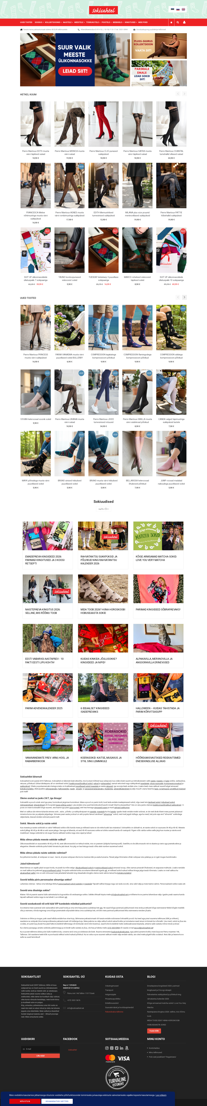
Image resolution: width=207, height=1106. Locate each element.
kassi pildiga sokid (64, 805)
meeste (159, 781)
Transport (109, 990)
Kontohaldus (154, 1048)
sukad (96, 783)
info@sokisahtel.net (119, 894)
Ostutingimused (111, 986)
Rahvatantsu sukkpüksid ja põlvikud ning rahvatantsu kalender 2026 (99, 560)
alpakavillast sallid (27, 873)
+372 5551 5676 (73, 1000)
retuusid (109, 786)
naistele (93, 812)
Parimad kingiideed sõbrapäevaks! (158, 609)
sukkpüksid (25, 786)
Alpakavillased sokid (84, 868)
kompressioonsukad (173, 783)
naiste (153, 781)
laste (167, 781)
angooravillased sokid (52, 870)
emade (79, 789)
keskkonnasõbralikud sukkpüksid (167, 805)
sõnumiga (108, 814)
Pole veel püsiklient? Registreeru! (162, 1057)
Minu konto (184, 22)
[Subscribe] (40, 1056)
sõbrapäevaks (51, 789)
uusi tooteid (74, 808)
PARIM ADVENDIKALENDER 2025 (43, 708)
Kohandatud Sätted (57, 1101)
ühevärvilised (39, 805)
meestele (101, 812)
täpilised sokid (154, 802)
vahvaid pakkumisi (122, 808)
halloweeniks (63, 789)
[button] (184, 297)
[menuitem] (27, 22)
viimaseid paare (100, 808)
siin (101, 908)
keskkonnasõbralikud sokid (81, 783)
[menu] (85, 22)
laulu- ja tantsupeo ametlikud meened (169, 789)
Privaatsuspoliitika (112, 999)
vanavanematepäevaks (94, 789)
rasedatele (144, 783)
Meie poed (142, 22)
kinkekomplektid (124, 873)
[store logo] (103, 10)
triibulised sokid (168, 802)
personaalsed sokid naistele (70, 884)
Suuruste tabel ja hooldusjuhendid (119, 1007)
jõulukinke (109, 789)
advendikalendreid (121, 789)
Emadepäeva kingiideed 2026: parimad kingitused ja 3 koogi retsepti (45, 560)
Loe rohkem (161, 1095)
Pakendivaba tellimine (114, 1012)
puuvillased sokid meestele (87, 786)
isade (72, 789)
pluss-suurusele (156, 783)
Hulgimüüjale (110, 994)
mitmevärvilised (26, 805)
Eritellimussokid (111, 1003)
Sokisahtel (72, 1050)
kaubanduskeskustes (120, 932)
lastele (113, 812)
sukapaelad (106, 783)
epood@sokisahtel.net (143, 928)
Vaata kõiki (103, 509)
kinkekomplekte (26, 789)
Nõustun (25, 1101)
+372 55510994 (113, 928)
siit (106, 870)
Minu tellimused (155, 1052)
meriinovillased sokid (104, 868)
